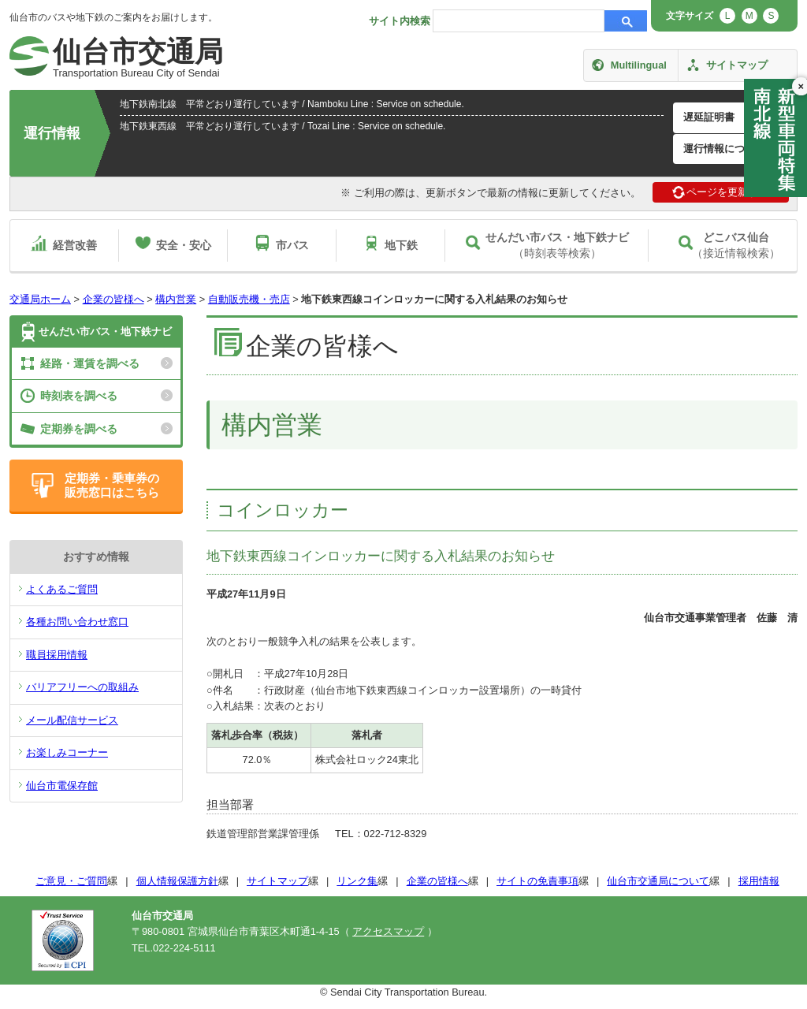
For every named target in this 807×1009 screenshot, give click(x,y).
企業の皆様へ (113, 299)
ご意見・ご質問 (71, 881)
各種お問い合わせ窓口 (77, 621)
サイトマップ (737, 65)
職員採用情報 (56, 655)
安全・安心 (183, 245)
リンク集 (357, 881)
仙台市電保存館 (62, 785)
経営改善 (75, 245)
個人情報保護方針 (177, 881)
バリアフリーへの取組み (82, 687)
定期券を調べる (78, 429)
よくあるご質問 (62, 589)
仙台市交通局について (658, 881)
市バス (292, 245)
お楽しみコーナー (67, 752)
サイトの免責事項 (537, 881)
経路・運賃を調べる (89, 363)
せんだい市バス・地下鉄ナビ (105, 331)
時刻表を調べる (78, 395)
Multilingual (639, 65)
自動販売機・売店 (249, 299)
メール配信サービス (72, 720)
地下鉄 (401, 245)
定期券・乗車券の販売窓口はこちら (112, 485)
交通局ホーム (40, 299)
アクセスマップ (388, 931)
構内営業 (175, 299)
